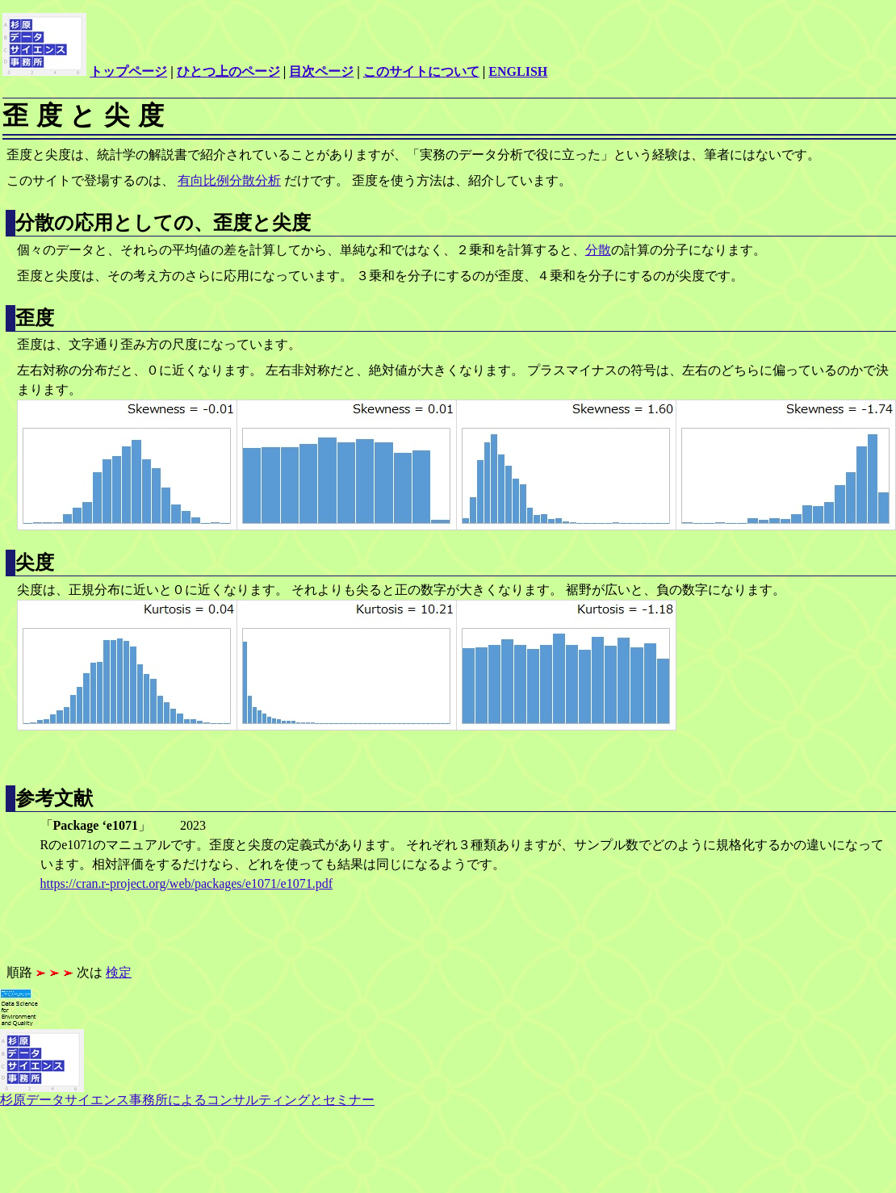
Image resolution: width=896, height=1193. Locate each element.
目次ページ (321, 71)
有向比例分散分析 (229, 180)
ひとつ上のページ (228, 71)
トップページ (128, 71)
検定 (119, 972)
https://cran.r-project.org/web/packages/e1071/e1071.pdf (186, 883)
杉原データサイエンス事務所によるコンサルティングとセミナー (187, 1094)
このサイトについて (421, 71)
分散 (598, 250)
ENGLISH (517, 71)
